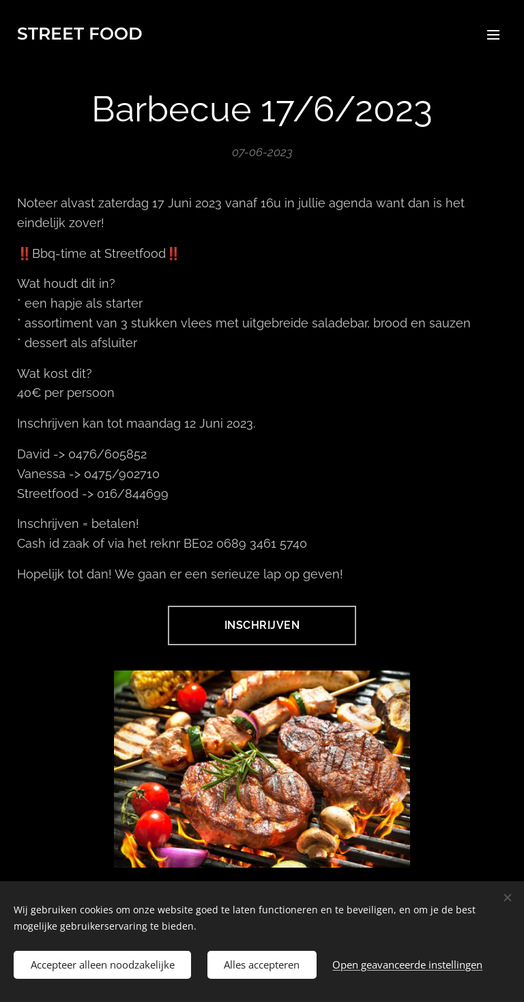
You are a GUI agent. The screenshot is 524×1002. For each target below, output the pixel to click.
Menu (493, 34)
